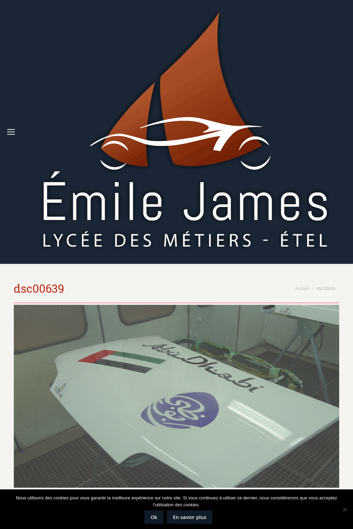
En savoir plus (189, 517)
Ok (154, 517)
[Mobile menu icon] (11, 132)
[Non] (344, 509)
